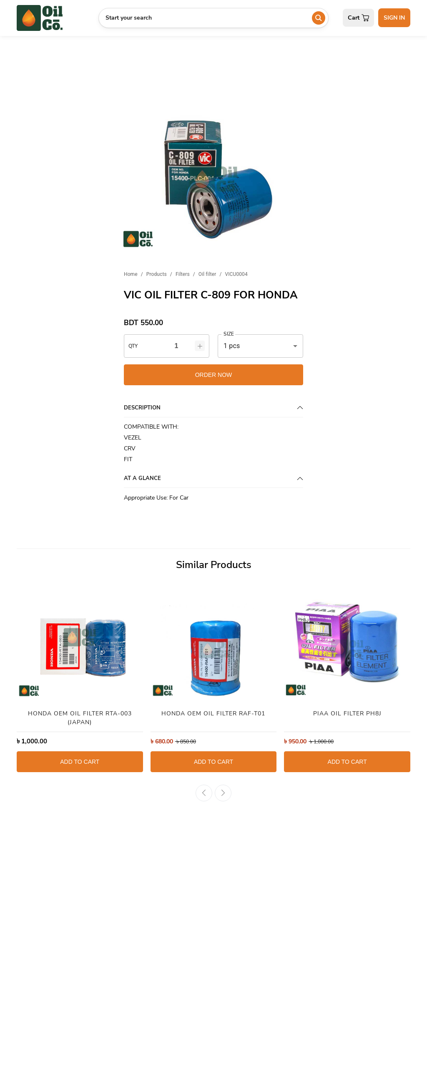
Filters (183, 274)
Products (156, 274)
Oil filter (207, 274)
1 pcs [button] (232, 346)
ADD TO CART (79, 761)
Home (131, 274)
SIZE (229, 334)
